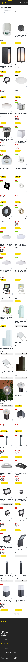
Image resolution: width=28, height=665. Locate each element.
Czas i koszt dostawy (4, 647)
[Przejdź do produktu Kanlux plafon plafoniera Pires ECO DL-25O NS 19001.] (6, 106)
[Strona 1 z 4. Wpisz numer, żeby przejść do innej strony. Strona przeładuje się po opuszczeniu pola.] (11, 613)
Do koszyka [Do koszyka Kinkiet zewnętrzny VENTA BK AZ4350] (3, 71)
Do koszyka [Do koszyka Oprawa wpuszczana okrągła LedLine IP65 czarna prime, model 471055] (3, 228)
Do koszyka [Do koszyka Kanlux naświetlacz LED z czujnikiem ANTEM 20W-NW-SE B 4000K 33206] (3, 530)
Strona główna (2, 5)
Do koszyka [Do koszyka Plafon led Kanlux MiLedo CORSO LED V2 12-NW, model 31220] (18, 253)
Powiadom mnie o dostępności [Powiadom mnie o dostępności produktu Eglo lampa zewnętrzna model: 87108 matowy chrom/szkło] (6, 405)
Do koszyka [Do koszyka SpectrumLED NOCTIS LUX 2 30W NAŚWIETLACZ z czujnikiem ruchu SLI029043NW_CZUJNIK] (18, 301)
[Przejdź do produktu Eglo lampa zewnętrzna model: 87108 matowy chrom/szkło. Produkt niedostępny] (6, 390)
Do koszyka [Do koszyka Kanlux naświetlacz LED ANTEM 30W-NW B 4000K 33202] (3, 97)
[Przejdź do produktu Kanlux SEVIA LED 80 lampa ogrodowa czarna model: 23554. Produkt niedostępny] (21, 567)
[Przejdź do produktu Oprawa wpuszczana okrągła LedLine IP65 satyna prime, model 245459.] (21, 211)
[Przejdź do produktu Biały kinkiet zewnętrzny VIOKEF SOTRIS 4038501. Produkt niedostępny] (6, 338)
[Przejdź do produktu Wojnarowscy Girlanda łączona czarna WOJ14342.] (6, 310)
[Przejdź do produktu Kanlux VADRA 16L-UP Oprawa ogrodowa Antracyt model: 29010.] (6, 591)
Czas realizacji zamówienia (5, 648)
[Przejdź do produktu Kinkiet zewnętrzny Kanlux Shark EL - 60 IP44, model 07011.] (21, 106)
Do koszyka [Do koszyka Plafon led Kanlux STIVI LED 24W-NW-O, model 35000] (3, 279)
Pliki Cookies (3, 633)
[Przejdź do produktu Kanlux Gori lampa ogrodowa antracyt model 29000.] (21, 414)
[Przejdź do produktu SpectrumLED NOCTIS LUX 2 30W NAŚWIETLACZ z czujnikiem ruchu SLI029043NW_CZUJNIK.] (21, 288)
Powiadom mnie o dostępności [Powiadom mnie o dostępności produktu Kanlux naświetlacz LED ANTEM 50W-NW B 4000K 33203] (6, 504)
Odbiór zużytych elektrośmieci (6, 627)
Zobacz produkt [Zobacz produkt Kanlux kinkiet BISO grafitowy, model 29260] (18, 482)
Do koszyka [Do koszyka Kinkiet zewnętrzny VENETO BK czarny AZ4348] (18, 71)
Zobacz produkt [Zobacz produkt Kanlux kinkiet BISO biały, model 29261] (4, 482)
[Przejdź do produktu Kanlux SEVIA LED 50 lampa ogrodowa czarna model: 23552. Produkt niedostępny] (6, 567)
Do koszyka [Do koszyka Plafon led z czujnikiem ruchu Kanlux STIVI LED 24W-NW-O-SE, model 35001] (18, 279)
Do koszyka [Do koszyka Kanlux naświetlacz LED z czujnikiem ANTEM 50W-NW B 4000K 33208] (3, 555)
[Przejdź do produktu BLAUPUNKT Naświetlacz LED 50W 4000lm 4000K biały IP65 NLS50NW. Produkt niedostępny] (6, 362)
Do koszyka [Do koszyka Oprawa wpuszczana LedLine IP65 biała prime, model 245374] (18, 176)
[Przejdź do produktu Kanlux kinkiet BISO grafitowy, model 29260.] (21, 466)
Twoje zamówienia (4, 639)
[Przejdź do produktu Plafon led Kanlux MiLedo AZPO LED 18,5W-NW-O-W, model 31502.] (6, 237)
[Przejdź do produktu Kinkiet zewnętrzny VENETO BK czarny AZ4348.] (21, 55)
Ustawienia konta (4, 641)
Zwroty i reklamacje (4, 635)
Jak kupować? (3, 640)
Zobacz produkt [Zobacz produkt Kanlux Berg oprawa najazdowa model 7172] (4, 431)
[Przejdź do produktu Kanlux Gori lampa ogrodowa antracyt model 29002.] (6, 440)
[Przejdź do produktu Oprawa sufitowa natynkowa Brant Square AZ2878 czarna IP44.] (21, 28)
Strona (10, 613)
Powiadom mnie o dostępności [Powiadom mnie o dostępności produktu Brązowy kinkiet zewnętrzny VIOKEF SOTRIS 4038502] (21, 377)
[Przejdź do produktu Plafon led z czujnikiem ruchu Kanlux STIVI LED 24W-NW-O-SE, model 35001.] (21, 263)
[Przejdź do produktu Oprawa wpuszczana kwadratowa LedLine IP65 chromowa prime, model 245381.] (6, 159)
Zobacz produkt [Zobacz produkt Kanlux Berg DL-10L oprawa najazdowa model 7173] (18, 405)
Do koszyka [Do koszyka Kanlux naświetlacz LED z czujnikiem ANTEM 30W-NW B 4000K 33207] (18, 530)
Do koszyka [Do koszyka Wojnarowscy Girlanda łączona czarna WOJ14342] (3, 326)
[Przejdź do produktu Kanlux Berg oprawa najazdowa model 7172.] (6, 414)
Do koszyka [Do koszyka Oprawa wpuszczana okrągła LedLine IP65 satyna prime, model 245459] (18, 228)
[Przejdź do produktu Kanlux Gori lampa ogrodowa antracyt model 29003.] (21, 440)
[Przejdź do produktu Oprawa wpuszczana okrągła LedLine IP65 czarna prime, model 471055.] (6, 211)
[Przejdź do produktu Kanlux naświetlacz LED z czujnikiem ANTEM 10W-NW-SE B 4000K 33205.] (21, 492)
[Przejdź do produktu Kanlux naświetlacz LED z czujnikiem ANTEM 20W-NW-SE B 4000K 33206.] (6, 513)
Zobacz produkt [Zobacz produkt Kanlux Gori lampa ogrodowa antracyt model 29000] (18, 431)
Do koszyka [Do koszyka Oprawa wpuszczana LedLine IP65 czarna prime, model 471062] (3, 202)
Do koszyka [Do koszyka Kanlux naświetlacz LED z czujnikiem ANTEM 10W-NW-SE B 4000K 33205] (18, 504)
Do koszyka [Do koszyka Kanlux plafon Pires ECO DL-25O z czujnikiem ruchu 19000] (18, 97)
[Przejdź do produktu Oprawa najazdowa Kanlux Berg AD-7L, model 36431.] (6, 132)
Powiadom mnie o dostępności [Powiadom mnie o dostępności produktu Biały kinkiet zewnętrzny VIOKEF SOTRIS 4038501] (6, 353)
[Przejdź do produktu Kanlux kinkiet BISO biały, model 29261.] (6, 466)
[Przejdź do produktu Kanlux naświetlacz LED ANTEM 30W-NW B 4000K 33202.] (6, 80)
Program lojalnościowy (4, 632)
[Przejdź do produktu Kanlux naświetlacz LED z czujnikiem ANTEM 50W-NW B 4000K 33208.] (6, 539)
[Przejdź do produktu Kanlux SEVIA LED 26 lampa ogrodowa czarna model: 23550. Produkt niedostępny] (21, 541)
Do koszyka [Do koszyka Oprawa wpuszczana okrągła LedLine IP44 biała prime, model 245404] (18, 202)
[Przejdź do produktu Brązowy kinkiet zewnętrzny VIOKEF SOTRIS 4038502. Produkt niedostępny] (21, 364)
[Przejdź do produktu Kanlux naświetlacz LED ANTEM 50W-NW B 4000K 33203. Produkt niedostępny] (6, 492)
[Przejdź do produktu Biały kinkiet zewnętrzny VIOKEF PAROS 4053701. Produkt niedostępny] (21, 312)
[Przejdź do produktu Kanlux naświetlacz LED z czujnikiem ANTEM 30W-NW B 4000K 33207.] (21, 513)
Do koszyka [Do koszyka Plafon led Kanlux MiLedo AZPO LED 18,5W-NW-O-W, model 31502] (3, 253)
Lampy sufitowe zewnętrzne (6, 10)
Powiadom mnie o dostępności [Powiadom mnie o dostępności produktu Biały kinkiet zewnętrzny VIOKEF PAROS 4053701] (21, 326)
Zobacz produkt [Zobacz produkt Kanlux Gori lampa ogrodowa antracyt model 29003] (18, 457)
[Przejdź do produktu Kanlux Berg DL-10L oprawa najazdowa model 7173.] (21, 386)
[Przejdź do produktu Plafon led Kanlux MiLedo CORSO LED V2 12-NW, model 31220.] (21, 237)
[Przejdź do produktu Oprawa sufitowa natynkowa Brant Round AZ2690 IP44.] (6, 29)
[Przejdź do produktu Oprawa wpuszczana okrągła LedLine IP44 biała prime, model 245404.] (21, 185)
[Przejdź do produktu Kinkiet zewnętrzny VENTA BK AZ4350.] (6, 56)
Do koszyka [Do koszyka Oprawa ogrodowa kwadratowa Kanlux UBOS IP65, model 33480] (18, 150)
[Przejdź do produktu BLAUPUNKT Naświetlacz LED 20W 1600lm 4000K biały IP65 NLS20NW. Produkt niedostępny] (21, 335)
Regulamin (2, 631)
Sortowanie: (2, 16)
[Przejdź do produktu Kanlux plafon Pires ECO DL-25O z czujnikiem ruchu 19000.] (21, 80)
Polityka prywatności (4, 634)
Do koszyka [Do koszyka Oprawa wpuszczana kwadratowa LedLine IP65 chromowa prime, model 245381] (3, 176)
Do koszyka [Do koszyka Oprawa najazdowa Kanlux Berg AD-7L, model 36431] (3, 150)
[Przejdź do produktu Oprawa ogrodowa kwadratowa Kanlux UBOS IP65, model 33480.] (21, 133)
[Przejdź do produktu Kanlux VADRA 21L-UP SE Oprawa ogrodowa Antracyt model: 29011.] (21, 590)
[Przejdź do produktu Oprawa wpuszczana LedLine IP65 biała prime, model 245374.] (21, 159)
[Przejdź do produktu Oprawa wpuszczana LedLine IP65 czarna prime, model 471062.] (6, 185)
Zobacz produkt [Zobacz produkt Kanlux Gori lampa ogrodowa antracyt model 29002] (4, 457)
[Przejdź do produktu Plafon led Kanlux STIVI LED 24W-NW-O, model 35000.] (6, 263)
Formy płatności (3, 646)
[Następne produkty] (15, 614)
